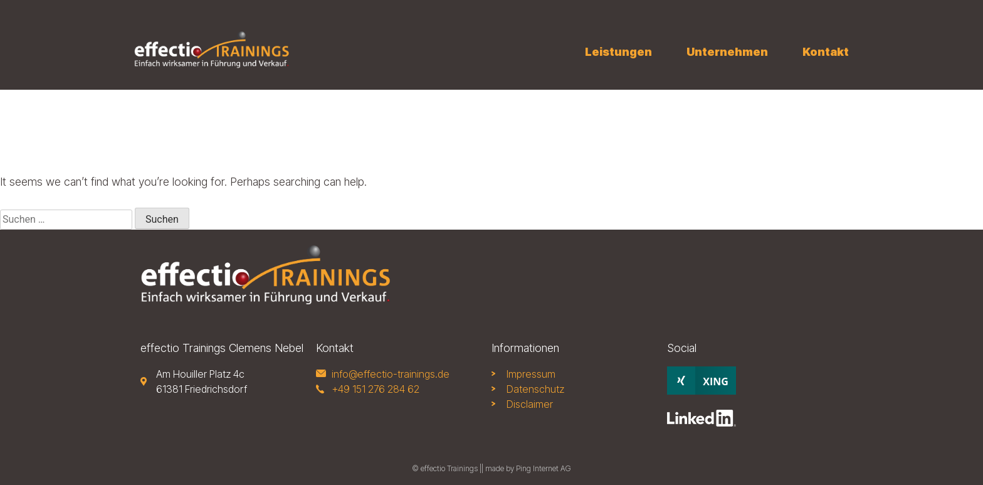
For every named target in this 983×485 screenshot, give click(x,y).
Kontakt (825, 51)
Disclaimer (530, 404)
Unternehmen (727, 51)
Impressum (531, 374)
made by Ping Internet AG (528, 468)
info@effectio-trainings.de (390, 374)
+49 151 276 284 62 (375, 389)
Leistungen (618, 51)
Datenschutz (535, 389)
